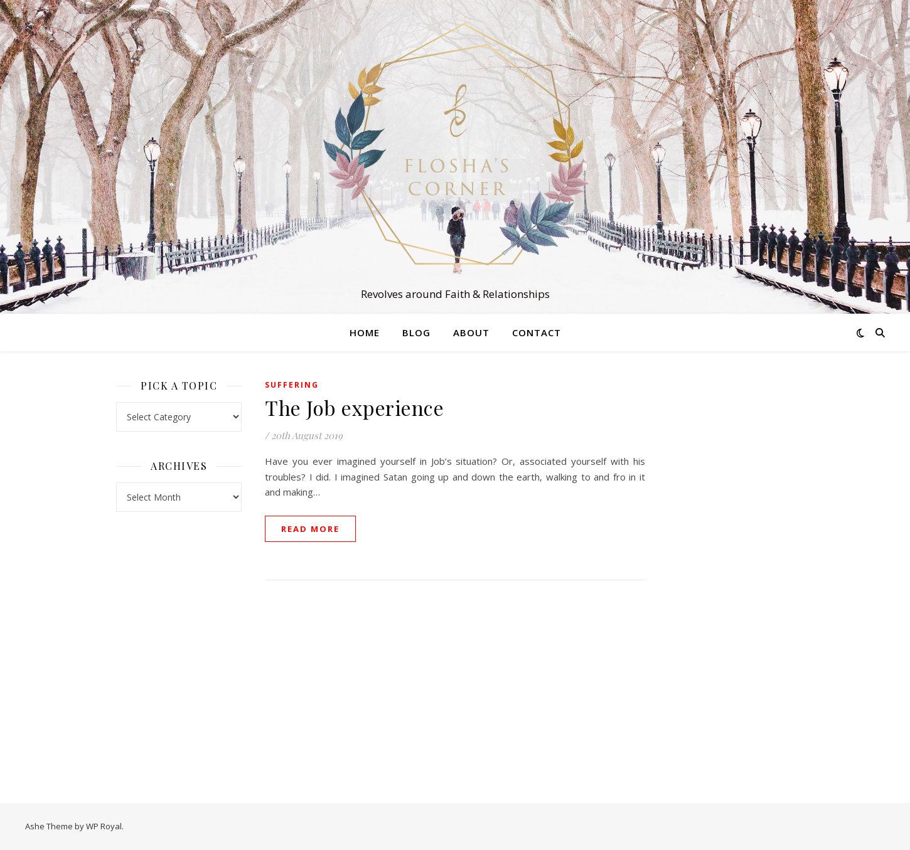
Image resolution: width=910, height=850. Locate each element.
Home (365, 332)
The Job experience (354, 407)
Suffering (292, 385)
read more (310, 528)
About (471, 332)
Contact (536, 332)
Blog (416, 332)
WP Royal (104, 826)
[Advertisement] (731, 564)
